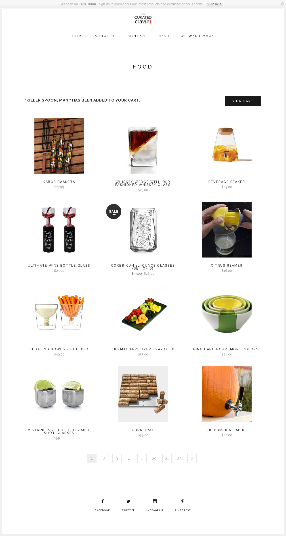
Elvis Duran (87, 4)
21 (167, 458)
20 (154, 458)
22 (179, 458)
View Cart (243, 101)
